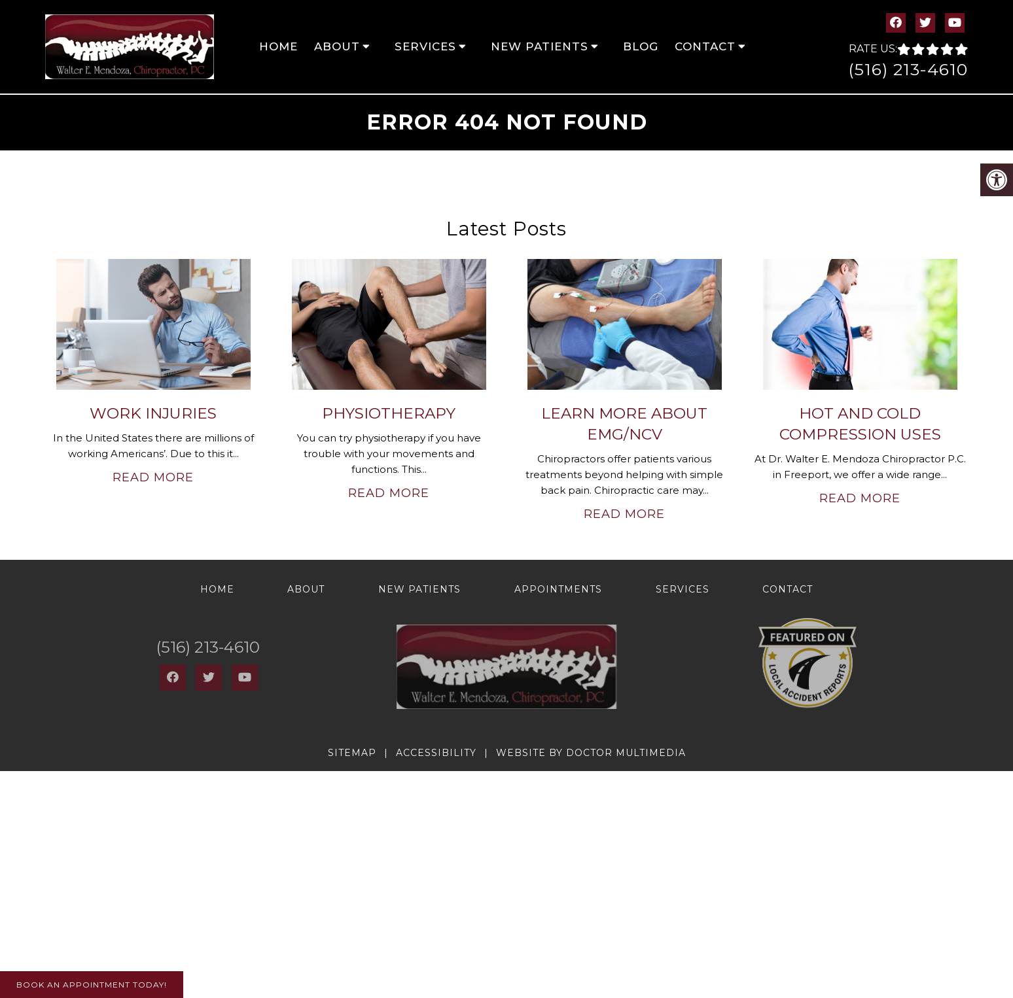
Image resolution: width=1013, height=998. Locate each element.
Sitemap (352, 753)
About (337, 46)
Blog (640, 46)
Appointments (558, 589)
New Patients (539, 46)
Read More (153, 477)
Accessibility (436, 753)
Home (278, 46)
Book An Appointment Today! (91, 984)
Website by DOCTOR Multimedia (591, 753)
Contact (705, 46)
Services (425, 46)
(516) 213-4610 (908, 69)
